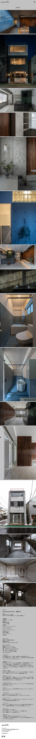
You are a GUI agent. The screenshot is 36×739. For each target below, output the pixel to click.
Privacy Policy (5, 733)
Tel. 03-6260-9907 (5, 731)
